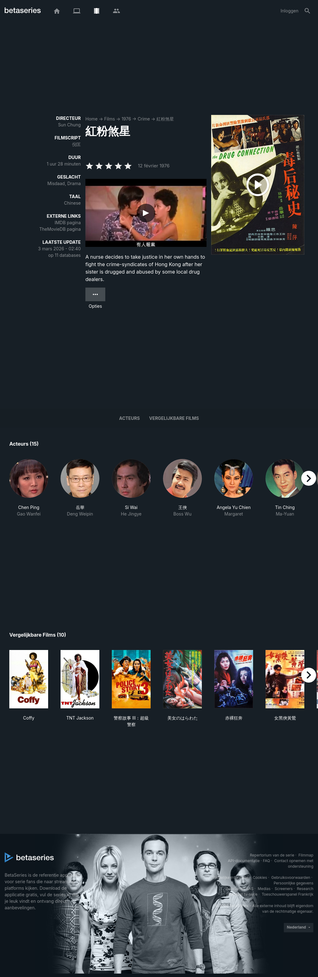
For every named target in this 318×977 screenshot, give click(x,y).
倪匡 (76, 144)
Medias (264, 888)
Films (109, 118)
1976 (126, 118)
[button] (28, 488)
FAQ (266, 860)
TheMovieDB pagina (60, 229)
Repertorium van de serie (272, 855)
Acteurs (129, 418)
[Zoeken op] (307, 11)
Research (305, 888)
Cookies (260, 877)
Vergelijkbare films (174, 418)
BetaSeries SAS (239, 888)
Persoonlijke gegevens (293, 883)
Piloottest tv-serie (241, 894)
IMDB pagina (68, 222)
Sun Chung (69, 124)
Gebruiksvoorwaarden (290, 877)
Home (91, 118)
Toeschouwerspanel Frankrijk (287, 894)
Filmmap (305, 855)
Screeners (284, 888)
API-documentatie (244, 860)
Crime (144, 118)
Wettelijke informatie (230, 877)
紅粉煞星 (165, 118)
